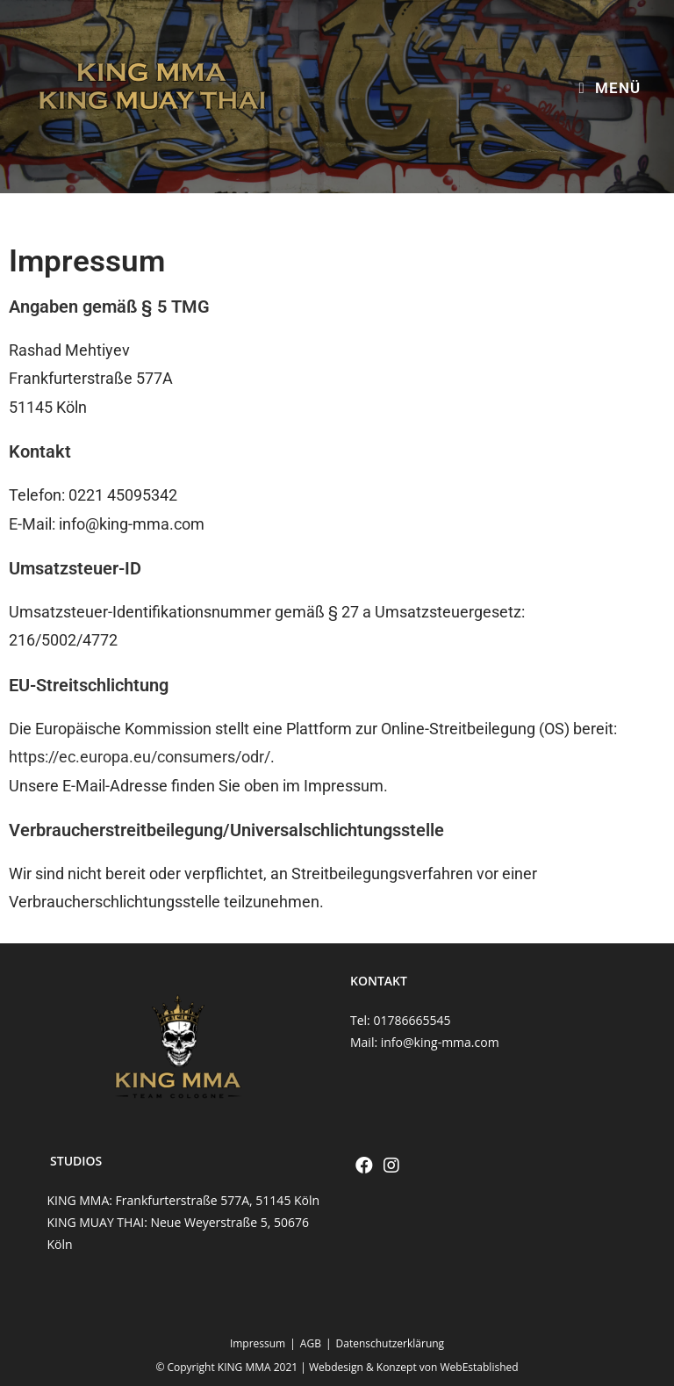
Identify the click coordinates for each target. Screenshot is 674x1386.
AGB (310, 1343)
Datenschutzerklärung (390, 1343)
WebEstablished (480, 1367)
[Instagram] (391, 1165)
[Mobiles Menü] (609, 88)
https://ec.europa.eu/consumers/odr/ (139, 756)
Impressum (257, 1343)
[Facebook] (364, 1165)
